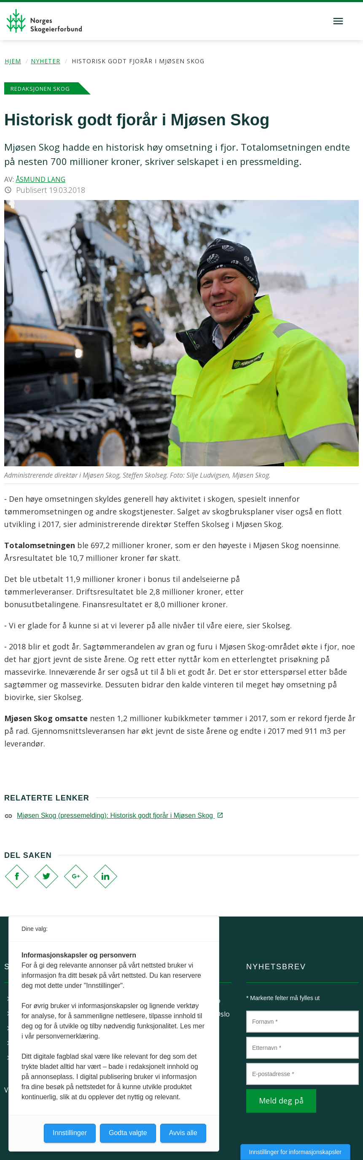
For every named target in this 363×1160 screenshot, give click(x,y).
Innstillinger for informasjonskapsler (295, 1152)
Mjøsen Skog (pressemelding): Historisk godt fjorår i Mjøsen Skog (119, 815)
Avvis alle (183, 1132)
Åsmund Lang (40, 179)
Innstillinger (70, 1132)
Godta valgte (128, 1132)
